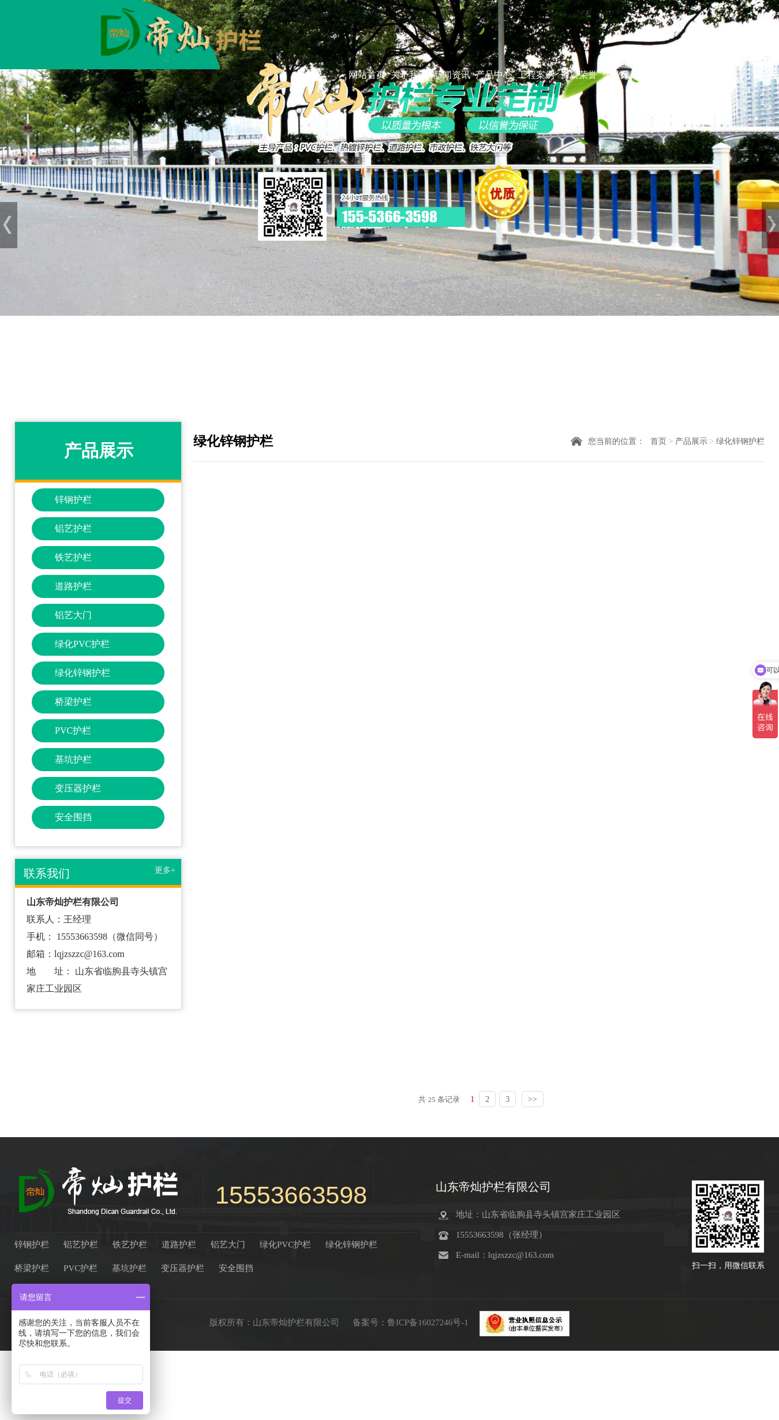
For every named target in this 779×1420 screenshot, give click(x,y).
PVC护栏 (73, 730)
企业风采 (620, 74)
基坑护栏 (73, 759)
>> (532, 1099)
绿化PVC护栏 (82, 644)
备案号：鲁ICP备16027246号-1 (412, 1322)
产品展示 (691, 441)
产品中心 (493, 74)
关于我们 (409, 74)
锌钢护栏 (73, 500)
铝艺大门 (73, 615)
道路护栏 (73, 586)
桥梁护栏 (73, 702)
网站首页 (367, 74)
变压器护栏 (78, 788)
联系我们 (663, 74)
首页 (658, 441)
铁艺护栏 (73, 557)
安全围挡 (73, 817)
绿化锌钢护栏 (82, 673)
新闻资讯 (451, 74)
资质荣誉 (578, 74)
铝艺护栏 (73, 528)
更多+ (165, 870)
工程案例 (536, 74)
